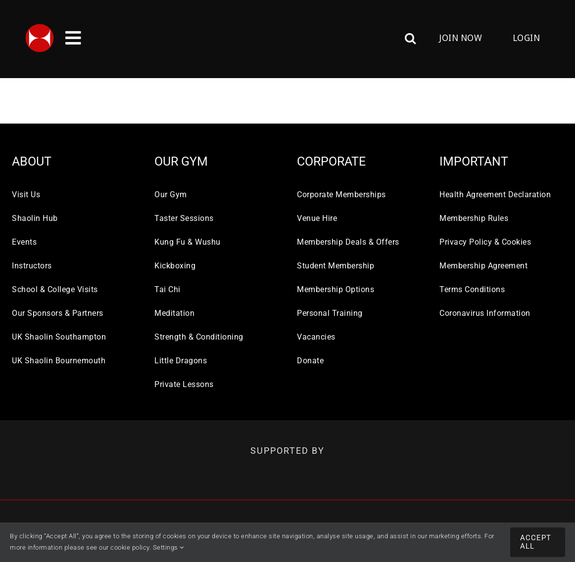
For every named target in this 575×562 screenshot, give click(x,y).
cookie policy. (130, 547)
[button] (353, 38)
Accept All (535, 542)
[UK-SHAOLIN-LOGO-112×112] (39, 27)
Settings (168, 547)
